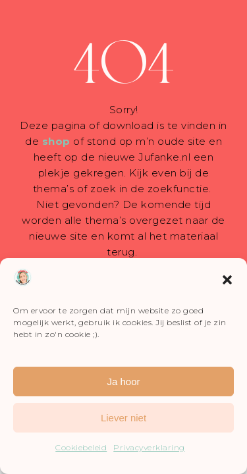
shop (56, 141)
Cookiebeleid (81, 447)
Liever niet (123, 417)
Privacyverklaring (149, 447)
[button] (227, 279)
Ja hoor (123, 381)
